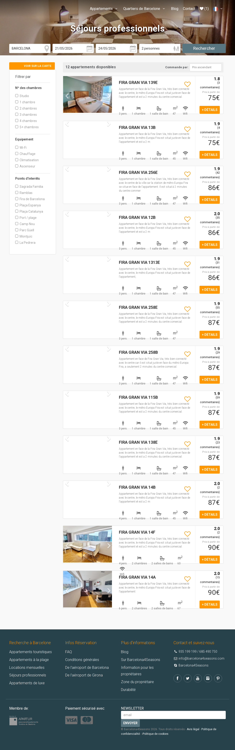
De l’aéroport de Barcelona (87, 667)
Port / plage (26, 218)
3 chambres (26, 114)
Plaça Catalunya (29, 211)
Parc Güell (24, 230)
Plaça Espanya (28, 205)
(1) (204, 8)
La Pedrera (25, 242)
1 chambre (25, 102)
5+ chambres (27, 127)
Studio (22, 96)
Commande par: (177, 67)
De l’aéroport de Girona (84, 675)
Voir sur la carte (37, 66)
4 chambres (26, 121)
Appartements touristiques (30, 652)
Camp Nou (25, 224)
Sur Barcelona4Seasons (140, 660)
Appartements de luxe (27, 683)
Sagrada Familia (29, 186)
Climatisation (27, 160)
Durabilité (128, 690)
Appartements (104, 8)
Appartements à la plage (29, 660)
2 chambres (26, 108)
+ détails (209, 110)
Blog (174, 8)
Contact (189, 8)
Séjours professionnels (27, 675)
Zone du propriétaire (137, 682)
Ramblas (23, 193)
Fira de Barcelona (30, 199)
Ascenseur (25, 166)
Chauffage (25, 154)
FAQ (68, 652)
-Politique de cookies (155, 733)
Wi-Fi (20, 147)
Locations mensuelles (26, 667)
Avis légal (193, 729)
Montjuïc (23, 236)
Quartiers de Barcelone (144, 8)
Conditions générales (82, 660)
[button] (66, 103)
